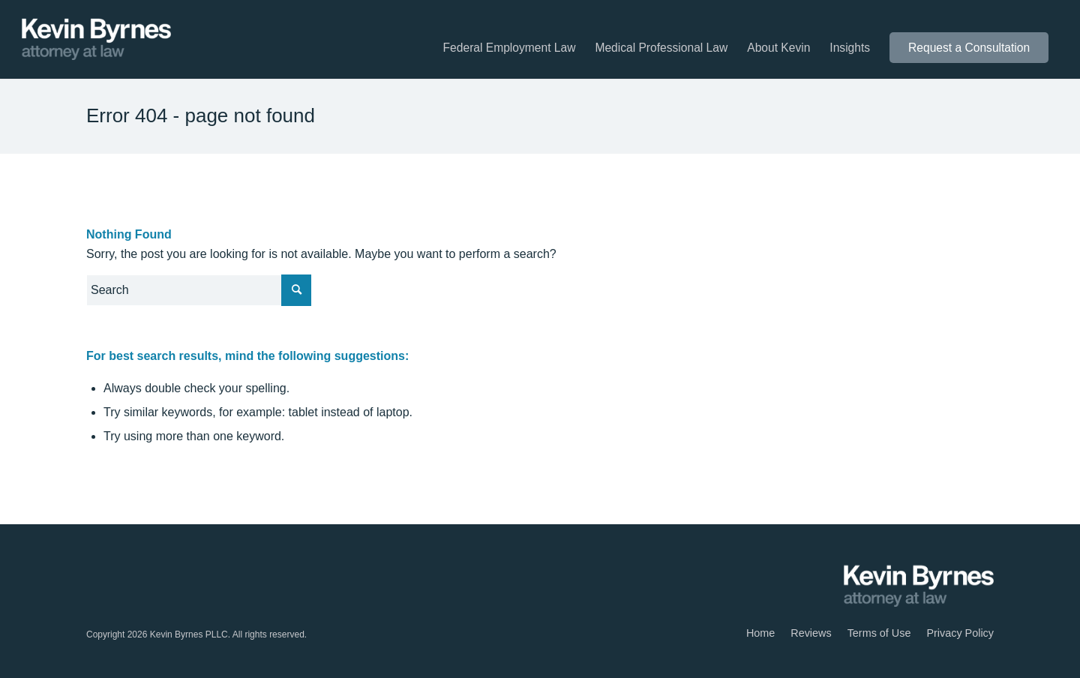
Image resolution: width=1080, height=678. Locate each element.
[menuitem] (510, 48)
